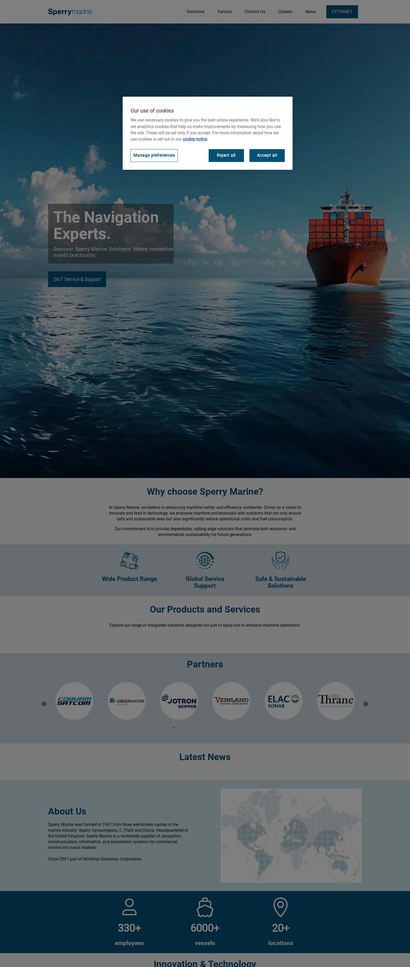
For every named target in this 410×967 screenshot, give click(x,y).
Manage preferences (154, 155)
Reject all (226, 155)
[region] (208, 133)
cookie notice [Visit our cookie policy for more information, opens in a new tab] (195, 139)
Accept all (267, 155)
